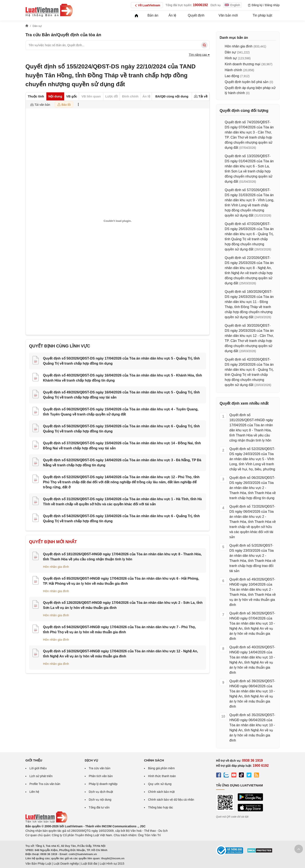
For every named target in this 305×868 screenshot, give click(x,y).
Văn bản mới (228, 15)
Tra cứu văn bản (99, 768)
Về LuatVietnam (147, 5)
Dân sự (230, 52)
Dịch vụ (216, 5)
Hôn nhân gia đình (56, 566)
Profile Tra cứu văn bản (44, 784)
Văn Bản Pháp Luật (38, 863)
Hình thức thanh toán (162, 776)
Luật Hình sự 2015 (112, 863)
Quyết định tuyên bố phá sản (246, 82)
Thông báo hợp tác (160, 807)
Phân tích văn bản (101, 776)
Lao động (232, 76)
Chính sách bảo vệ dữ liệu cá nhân (171, 799)
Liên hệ (34, 791)
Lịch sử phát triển (41, 776)
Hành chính (233, 70)
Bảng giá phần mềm (161, 768)
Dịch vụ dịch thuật (101, 791)
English (232, 5)
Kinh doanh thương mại (242, 64)
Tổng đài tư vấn (99, 807)
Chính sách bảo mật (161, 791)
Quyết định (196, 15)
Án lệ (172, 15)
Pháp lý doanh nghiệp (103, 784)
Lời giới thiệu (38, 768)
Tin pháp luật (262, 15)
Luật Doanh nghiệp (66, 863)
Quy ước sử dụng (160, 784)
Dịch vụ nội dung (100, 799)
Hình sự (231, 58)
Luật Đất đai (89, 863)
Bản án (152, 15)
